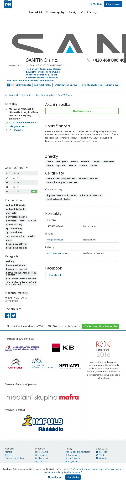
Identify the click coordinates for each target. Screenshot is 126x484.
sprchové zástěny (15, 236)
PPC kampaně (41, 458)
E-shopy (34, 68)
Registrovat (113, 4)
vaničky (32, 220)
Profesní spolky (55, 12)
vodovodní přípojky (16, 209)
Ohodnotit (23, 84)
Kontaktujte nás (91, 84)
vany (22, 220)
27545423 (17, 130)
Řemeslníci (35, 12)
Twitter (101, 455)
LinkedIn (101, 458)
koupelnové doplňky (16, 247)
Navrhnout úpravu (66, 84)
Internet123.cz (41, 451)
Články (73, 12)
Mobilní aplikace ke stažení (77, 451)
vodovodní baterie (15, 205)
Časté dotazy (89, 12)
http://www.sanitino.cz (57, 253)
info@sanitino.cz (55, 239)
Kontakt (8, 451)
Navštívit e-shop (82, 111)
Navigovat (112, 84)
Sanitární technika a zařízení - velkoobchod (30, 80)
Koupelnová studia (50, 68)
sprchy (31, 236)
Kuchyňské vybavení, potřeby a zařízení (43, 73)
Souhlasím (73, 477)
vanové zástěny (14, 224)
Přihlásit (96, 4)
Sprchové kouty (14, 232)
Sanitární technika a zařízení (42, 77)
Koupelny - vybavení (37, 71)
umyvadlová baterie (16, 216)
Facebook (55, 275)
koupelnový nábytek (16, 244)
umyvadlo (11, 220)
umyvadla (11, 213)
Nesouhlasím (55, 477)
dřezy (9, 240)
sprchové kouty (14, 228)
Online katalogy (42, 455)
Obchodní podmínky (14, 458)
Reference (9, 455)
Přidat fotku (43, 84)
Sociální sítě (40, 461)
